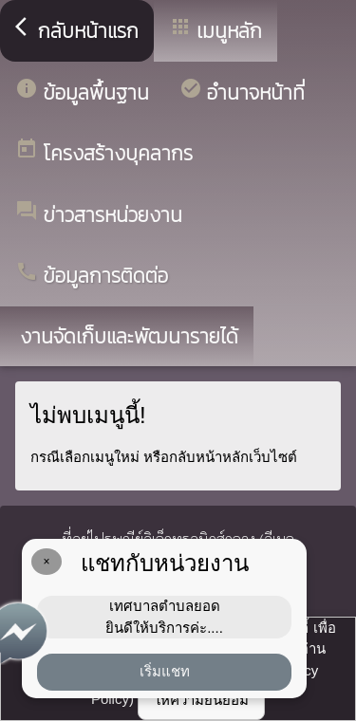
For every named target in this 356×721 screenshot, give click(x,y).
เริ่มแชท (165, 671)
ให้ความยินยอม (201, 700)
